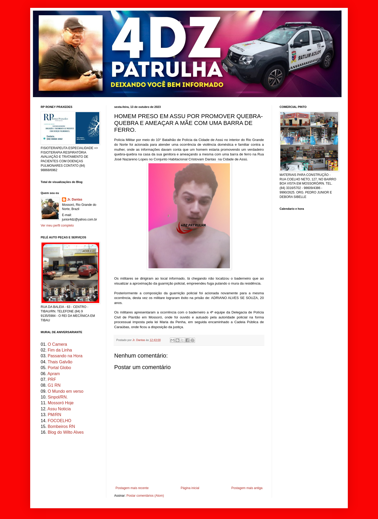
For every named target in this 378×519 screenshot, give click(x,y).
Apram (54, 373)
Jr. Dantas (139, 340)
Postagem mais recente (132, 488)
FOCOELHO (59, 420)
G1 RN (54, 385)
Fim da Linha (60, 350)
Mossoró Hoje (61, 403)
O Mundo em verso (65, 391)
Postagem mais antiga (246, 488)
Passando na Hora (65, 356)
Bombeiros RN (61, 426)
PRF (52, 379)
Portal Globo (59, 367)
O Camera (57, 344)
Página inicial (190, 488)
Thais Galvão (60, 362)
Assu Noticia (59, 409)
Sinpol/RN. (58, 397)
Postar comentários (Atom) (145, 495)
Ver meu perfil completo (57, 225)
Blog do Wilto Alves (66, 432)
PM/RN (54, 414)
